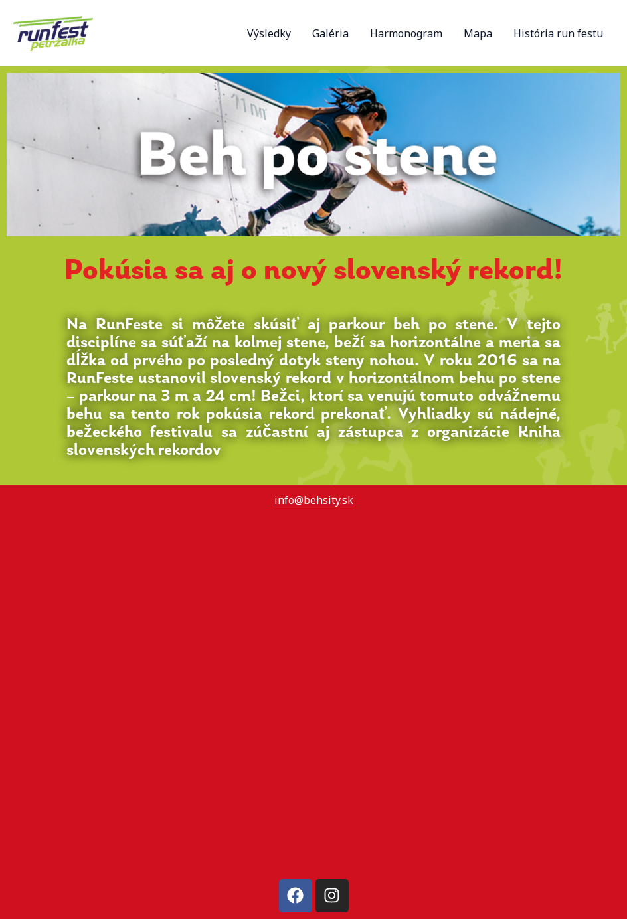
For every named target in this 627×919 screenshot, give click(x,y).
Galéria (330, 33)
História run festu (558, 33)
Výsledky (269, 33)
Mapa (478, 33)
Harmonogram (406, 33)
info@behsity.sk (313, 500)
